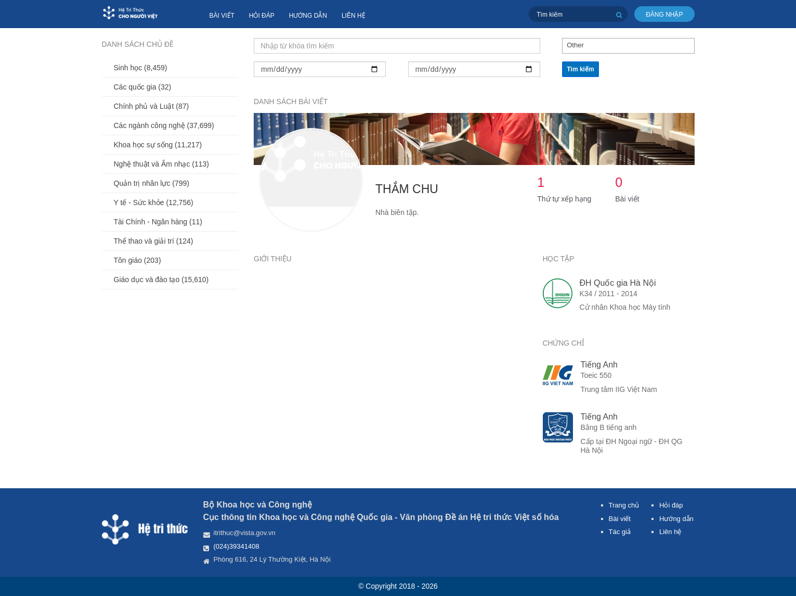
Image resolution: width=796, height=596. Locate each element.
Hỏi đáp (262, 15)
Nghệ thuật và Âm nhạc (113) (162, 164)
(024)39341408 (236, 546)
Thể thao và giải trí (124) (153, 241)
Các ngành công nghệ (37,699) (164, 125)
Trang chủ (624, 505)
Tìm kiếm (580, 69)
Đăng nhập (664, 14)
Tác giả (620, 532)
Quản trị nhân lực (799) (152, 183)
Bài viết (222, 15)
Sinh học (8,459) (140, 68)
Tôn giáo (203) (137, 260)
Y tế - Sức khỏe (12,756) (153, 202)
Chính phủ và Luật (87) (151, 106)
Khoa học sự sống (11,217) (158, 145)
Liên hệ (354, 15)
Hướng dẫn (308, 15)
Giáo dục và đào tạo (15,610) (161, 279)
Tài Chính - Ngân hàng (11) (158, 222)
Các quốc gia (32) (143, 87)
